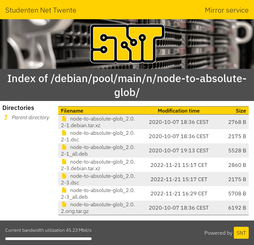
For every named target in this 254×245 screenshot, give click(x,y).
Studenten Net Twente (40, 10)
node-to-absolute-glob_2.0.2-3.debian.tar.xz (98, 165)
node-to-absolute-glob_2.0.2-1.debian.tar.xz (98, 121)
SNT (241, 232)
